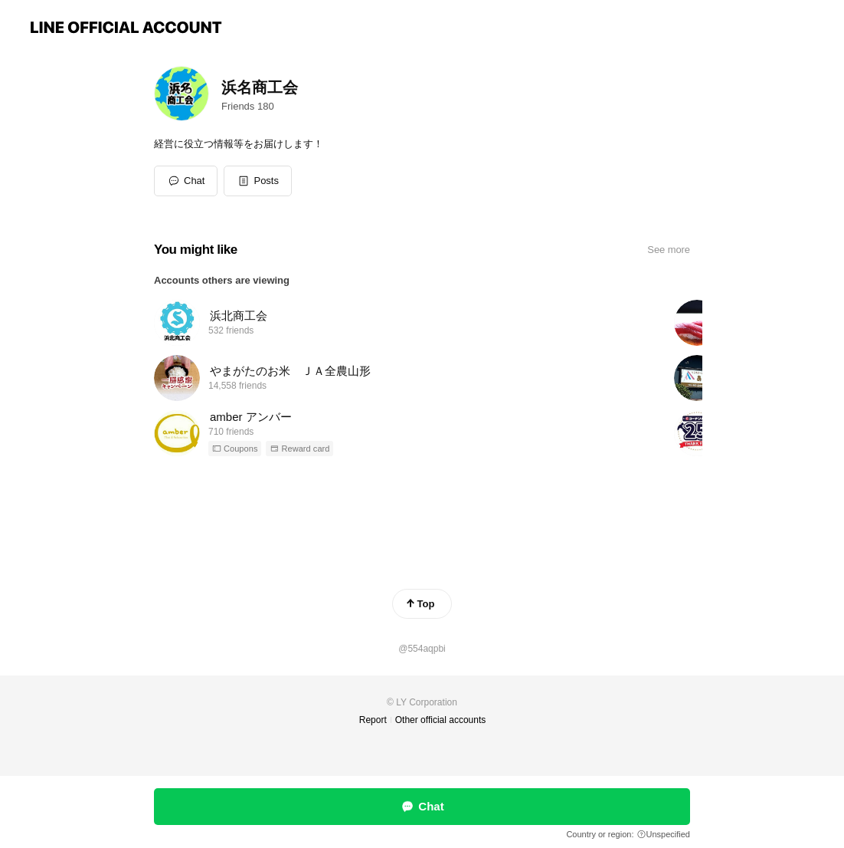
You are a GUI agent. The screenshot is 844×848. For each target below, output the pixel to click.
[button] (258, 181)
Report (373, 720)
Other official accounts (440, 720)
